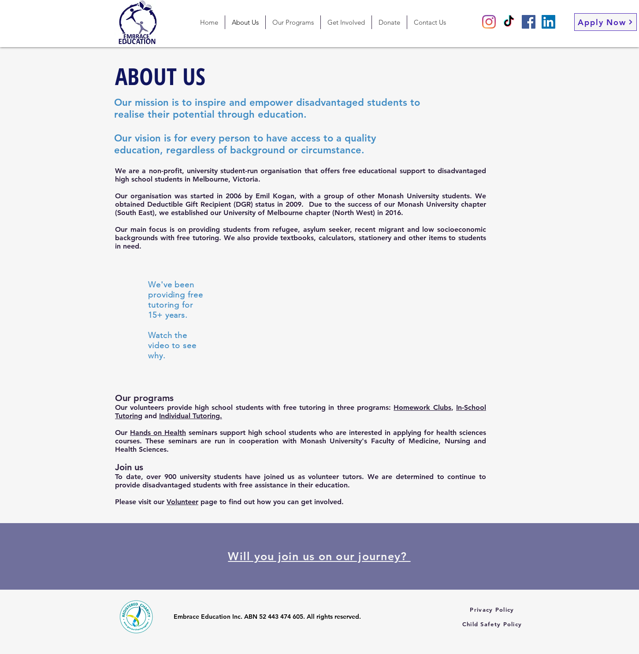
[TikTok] (509, 22)
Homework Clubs (422, 407)
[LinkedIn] (548, 22)
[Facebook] (528, 22)
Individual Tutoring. (190, 416)
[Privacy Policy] (493, 609)
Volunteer (182, 502)
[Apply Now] (605, 22)
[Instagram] (489, 22)
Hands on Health (158, 432)
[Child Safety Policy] (493, 624)
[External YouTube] (319, 318)
